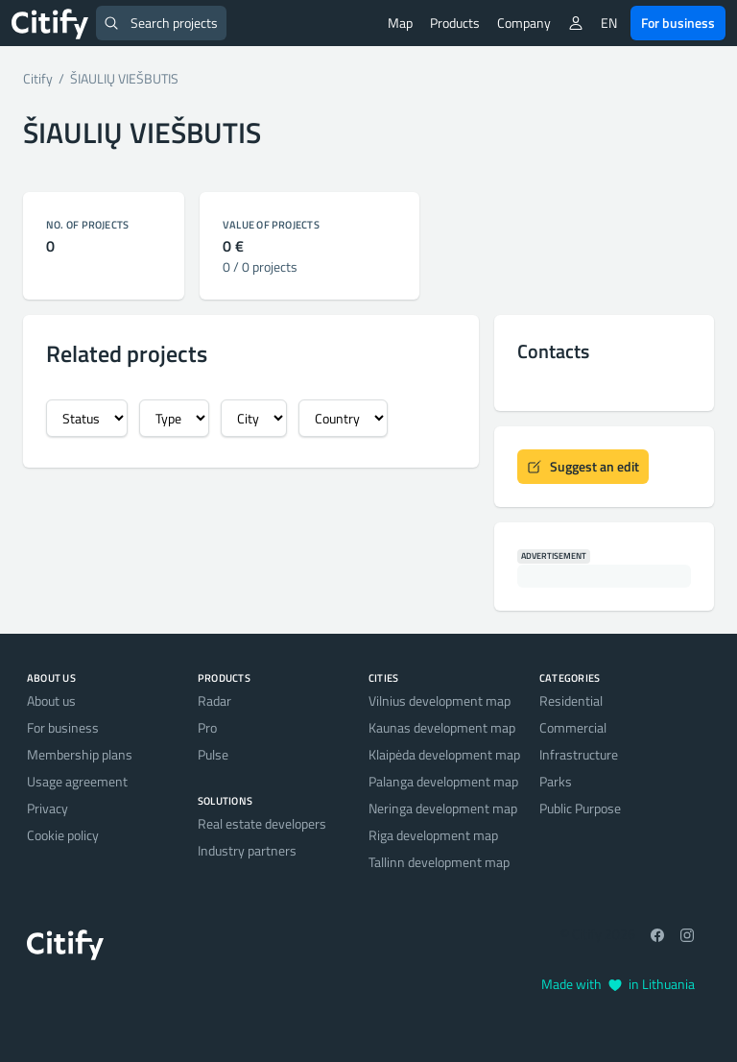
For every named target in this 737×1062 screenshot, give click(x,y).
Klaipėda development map (444, 754)
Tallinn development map (439, 862)
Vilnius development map (439, 700)
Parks (555, 781)
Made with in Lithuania (618, 984)
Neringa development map (442, 808)
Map (400, 22)
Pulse (213, 754)
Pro (207, 727)
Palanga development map (443, 781)
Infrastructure (578, 754)
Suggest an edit (583, 466)
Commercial (572, 727)
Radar (214, 700)
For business (678, 22)
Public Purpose (580, 808)
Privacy (47, 808)
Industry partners (247, 850)
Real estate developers (262, 823)
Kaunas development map (441, 727)
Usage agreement (77, 781)
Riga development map (433, 835)
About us (51, 700)
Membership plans (79, 754)
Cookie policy (63, 835)
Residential (571, 700)
